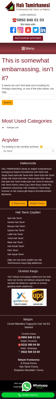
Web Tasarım (19, 383)
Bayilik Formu (37, 203)
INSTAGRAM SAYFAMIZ (28, 38)
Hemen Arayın (28, 394)
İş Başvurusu (18, 203)
